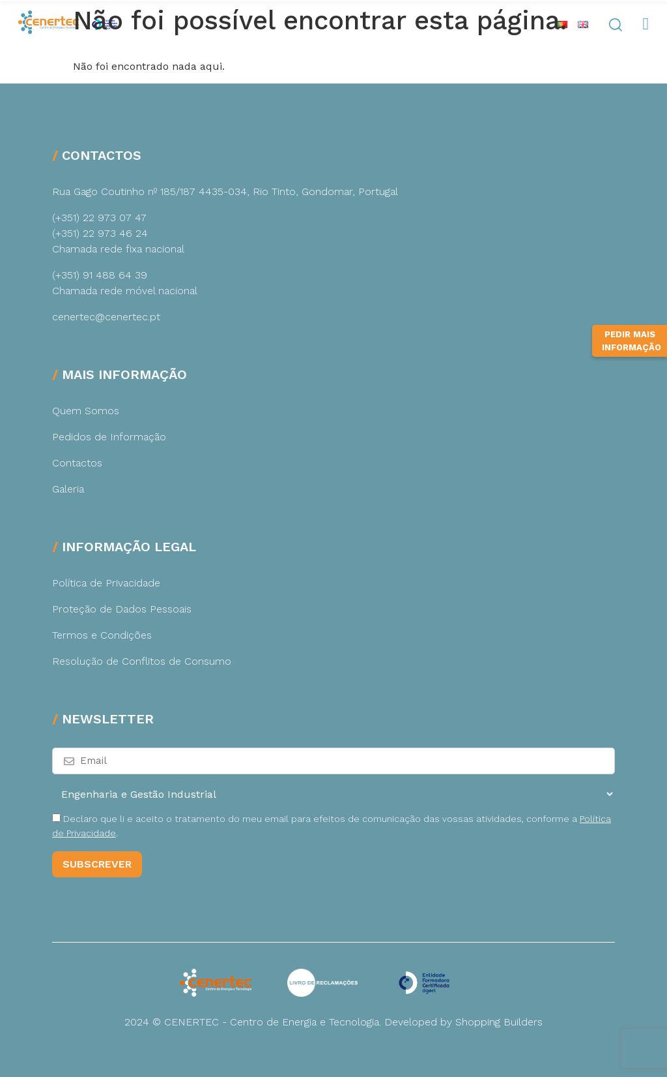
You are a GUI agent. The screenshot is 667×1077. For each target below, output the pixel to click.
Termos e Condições (102, 635)
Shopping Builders (499, 1022)
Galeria (68, 489)
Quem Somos (85, 410)
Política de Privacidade (106, 583)
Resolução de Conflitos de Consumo (141, 661)
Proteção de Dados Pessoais (122, 609)
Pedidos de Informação (109, 437)
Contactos (77, 463)
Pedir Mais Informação (631, 360)
